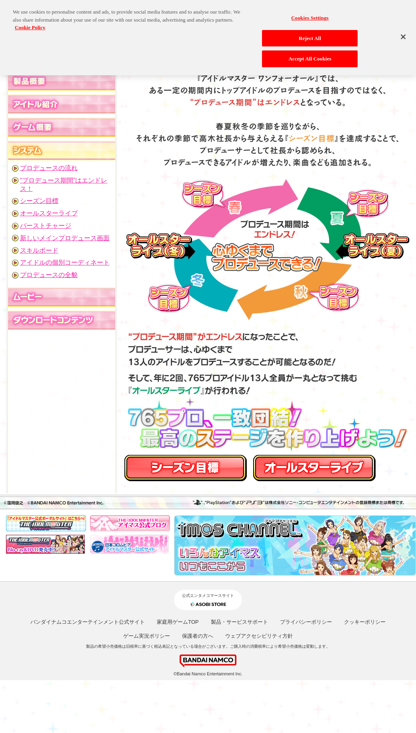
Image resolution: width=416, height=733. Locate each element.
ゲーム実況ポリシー (146, 636)
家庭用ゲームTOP (178, 622)
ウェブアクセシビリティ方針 (259, 636)
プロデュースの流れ (49, 168)
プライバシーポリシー (306, 622)
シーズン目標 (39, 200)
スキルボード (39, 250)
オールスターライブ (49, 213)
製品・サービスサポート (239, 622)
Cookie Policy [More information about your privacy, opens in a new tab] (30, 24)
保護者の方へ (197, 636)
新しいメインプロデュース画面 (65, 238)
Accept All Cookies (309, 55)
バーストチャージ (45, 225)
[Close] (403, 33)
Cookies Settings (309, 15)
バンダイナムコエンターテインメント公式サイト (87, 622)
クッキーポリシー (365, 622)
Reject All (310, 35)
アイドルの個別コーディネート (65, 262)
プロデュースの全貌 (49, 274)
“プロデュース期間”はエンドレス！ (64, 184)
